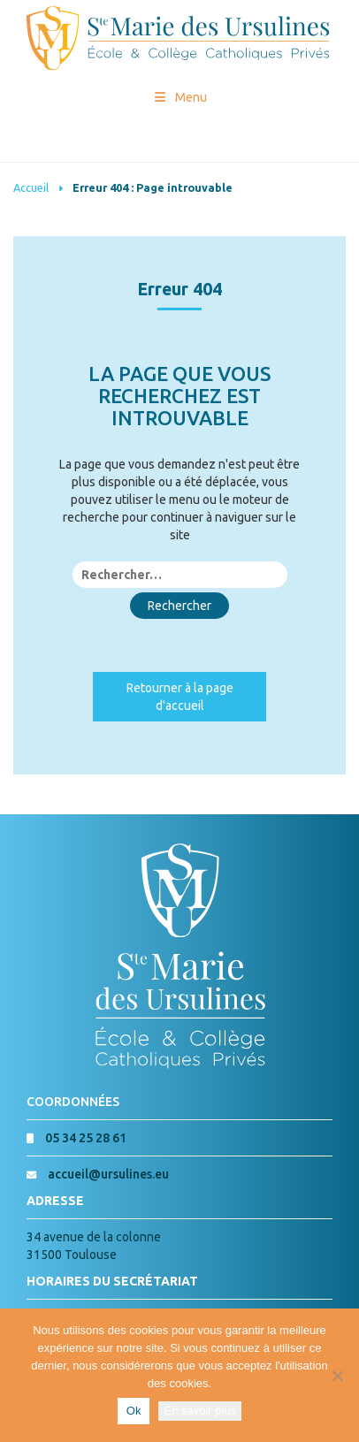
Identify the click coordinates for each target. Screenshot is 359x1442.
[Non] (337, 1376)
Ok (133, 1410)
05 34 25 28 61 (85, 1138)
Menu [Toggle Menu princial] (180, 97)
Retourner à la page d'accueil (179, 697)
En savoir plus (200, 1410)
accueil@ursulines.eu (108, 1174)
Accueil (31, 187)
